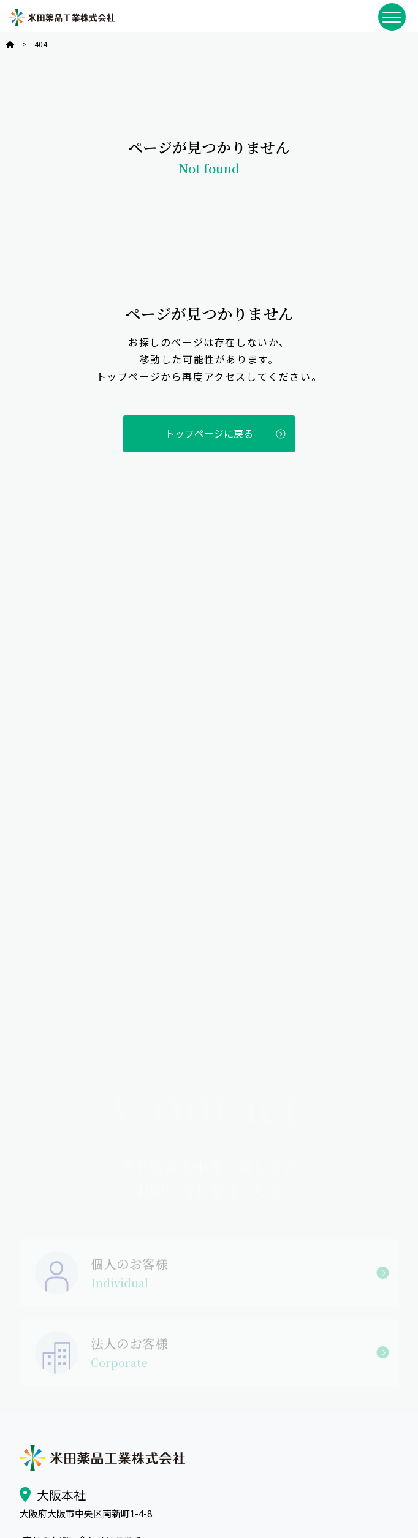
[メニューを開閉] (392, 17)
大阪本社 (61, 1495)
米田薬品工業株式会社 (61, 17)
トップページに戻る (209, 433)
